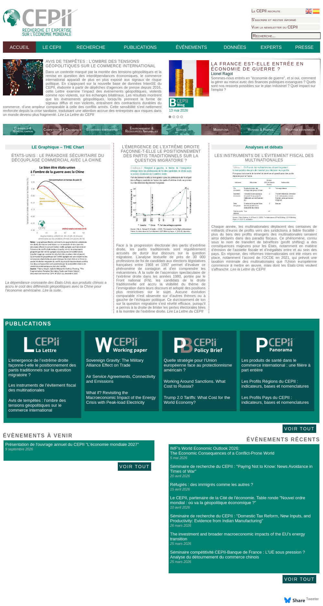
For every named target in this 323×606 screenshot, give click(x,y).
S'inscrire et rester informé (273, 19)
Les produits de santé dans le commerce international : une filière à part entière (275, 365)
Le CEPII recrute (265, 11)
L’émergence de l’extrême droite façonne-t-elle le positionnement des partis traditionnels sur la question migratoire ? (42, 367)
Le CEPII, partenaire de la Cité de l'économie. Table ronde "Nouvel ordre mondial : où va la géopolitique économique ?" (237, 500)
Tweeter (312, 599)
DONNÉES (235, 47)
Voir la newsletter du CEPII (274, 27)
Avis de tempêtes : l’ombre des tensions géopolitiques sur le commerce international (37, 405)
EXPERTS (271, 47)
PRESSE (304, 47)
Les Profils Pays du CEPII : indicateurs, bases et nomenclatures (275, 400)
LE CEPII (52, 47)
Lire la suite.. (53, 290)
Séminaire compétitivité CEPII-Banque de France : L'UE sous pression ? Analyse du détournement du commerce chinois (237, 554)
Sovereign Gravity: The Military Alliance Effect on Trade (115, 363)
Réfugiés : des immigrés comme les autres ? (211, 484)
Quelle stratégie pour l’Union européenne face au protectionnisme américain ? (198, 365)
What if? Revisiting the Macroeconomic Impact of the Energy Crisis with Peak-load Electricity (121, 397)
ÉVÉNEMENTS (191, 47)
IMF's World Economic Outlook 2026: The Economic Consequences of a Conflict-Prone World (222, 451)
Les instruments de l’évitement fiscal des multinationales (264, 157)
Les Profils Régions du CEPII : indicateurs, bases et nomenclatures (275, 384)
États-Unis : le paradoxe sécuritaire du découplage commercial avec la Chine (57, 157)
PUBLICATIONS (140, 47)
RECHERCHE (91, 47)
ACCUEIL (19, 47)
